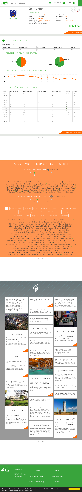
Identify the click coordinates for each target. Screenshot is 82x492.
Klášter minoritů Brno (41, 230)
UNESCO (35, 208)
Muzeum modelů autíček (61, 242)
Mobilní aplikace (57, 476)
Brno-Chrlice (53, 182)
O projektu (36, 470)
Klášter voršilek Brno (61, 228)
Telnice (18, 192)
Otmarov (36, 8)
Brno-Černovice (43, 182)
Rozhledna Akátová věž (49, 220)
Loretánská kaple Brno (21, 232)
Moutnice (9, 188)
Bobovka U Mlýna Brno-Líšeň (62, 238)
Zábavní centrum (52, 216)
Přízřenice (10, 190)
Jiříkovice (37, 186)
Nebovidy (28, 188)
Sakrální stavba (64, 216)
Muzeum (43, 216)
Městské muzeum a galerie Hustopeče (32, 254)
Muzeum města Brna (64, 236)
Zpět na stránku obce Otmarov (73, 132)
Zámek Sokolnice (35, 220)
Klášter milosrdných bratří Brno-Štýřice (21, 226)
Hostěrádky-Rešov (13, 186)
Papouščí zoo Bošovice (18, 242)
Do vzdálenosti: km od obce (35, 169)
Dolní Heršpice (34, 184)
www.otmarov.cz (69, 20)
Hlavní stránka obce (76, 32)
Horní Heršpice (71, 184)
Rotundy (65, 212)
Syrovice (12, 192)
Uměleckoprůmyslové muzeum (45, 234)
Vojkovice (47, 192)
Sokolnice (70, 190)
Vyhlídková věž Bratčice (64, 224)
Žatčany (54, 192)
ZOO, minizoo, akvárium (16, 208)
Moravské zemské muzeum (44, 228)
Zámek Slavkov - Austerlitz (20, 248)
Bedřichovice (12, 182)
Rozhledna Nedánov (22, 250)
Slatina (55, 190)
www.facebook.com (70, 22)
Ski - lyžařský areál (45, 208)
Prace (73, 188)
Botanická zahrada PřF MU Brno (63, 240)
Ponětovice (58, 188)
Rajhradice (25, 190)
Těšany (24, 192)
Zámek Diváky (52, 244)
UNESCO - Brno (30, 240)
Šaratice (41, 190)
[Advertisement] (41, 149)
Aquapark (28, 208)
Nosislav (43, 188)
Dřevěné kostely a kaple (54, 212)
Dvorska (43, 184)
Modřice (64, 186)
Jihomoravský (41, 15)
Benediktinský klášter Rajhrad (18, 220)
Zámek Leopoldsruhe (54, 254)
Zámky (36, 212)
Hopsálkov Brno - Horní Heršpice (26, 222)
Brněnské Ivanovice (30, 182)
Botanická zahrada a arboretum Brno (39, 242)
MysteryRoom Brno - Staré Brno (22, 230)
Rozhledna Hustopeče (50, 250)
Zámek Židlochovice (45, 222)
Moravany (71, 186)
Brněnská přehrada (68, 254)
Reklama (57, 470)
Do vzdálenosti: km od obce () (33, 196)
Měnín (58, 186)
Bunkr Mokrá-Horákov (44, 240)
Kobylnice (44, 186)
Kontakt (57, 482)
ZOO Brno (62, 250)
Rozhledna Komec (59, 222)
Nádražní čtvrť (19, 188)
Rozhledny (23, 212)
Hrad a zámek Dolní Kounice (20, 246)
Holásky (62, 184)
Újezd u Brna (38, 192)
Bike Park (27, 216)
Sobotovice (62, 190)
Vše (7, 208)
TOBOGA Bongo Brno (66, 220)
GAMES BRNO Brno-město (39, 232)
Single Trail (35, 216)
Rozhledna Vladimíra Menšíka (63, 252)
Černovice (19, 184)
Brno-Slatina (69, 182)
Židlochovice (41, 18)
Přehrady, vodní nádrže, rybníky (68, 208)
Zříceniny (43, 212)
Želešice (60, 192)
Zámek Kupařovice (40, 244)
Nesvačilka (35, 188)
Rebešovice (34, 190)
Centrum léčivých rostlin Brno (60, 230)
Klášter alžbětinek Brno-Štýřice (23, 228)
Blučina (19, 182)
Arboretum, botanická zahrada (9, 212)
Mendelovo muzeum (64, 234)
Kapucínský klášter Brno (43, 226)
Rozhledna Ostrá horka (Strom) (59, 248)
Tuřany (30, 192)
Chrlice (25, 184)
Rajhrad (18, 190)
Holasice (55, 184)
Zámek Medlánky (36, 250)
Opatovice (50, 188)
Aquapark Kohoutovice (13, 244)
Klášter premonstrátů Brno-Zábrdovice (39, 238)
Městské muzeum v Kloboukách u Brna (21, 252)
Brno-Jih (61, 182)
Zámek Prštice (27, 244)
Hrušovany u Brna (27, 186)
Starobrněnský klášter (37, 236)
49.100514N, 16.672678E (44, 20)
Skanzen (55, 208)
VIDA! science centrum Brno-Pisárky (22, 234)
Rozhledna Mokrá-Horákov (67, 244)
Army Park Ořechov (37, 224)
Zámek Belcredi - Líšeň (16, 238)
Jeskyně (73, 212)
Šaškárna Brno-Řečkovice (38, 248)
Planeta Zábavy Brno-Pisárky (19, 236)
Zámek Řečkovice (12, 254)
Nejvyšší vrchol (18, 216)
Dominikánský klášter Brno (58, 232)
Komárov (52, 186)
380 (66, 16)
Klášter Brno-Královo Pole (39, 246)
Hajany (49, 184)
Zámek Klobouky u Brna (44, 252)
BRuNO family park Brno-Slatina (19, 224)
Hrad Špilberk (51, 236)
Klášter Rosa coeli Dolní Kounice (60, 246)
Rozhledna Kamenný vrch (15, 240)
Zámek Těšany (51, 224)
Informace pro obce (36, 476)
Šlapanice (48, 190)
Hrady (30, 212)
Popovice (67, 188)
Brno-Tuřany (10, 184)
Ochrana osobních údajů (36, 482)
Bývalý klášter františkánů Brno (63, 226)
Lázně (79, 212)
